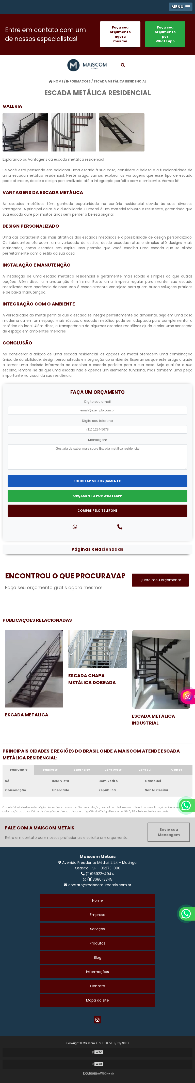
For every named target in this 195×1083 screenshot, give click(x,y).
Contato (97, 986)
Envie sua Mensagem (169, 832)
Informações (97, 971)
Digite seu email (97, 401)
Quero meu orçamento (160, 579)
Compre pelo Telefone (97, 510)
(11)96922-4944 (97, 873)
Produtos (97, 943)
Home (97, 900)
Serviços (97, 929)
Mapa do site (97, 1000)
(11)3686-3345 (97, 879)
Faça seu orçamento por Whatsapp (165, 34)
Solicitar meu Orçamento (97, 481)
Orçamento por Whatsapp (97, 496)
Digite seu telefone (97, 421)
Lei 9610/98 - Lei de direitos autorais (144, 811)
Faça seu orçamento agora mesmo (120, 34)
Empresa (97, 914)
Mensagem (97, 440)
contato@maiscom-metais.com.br (97, 884)
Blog (97, 957)
